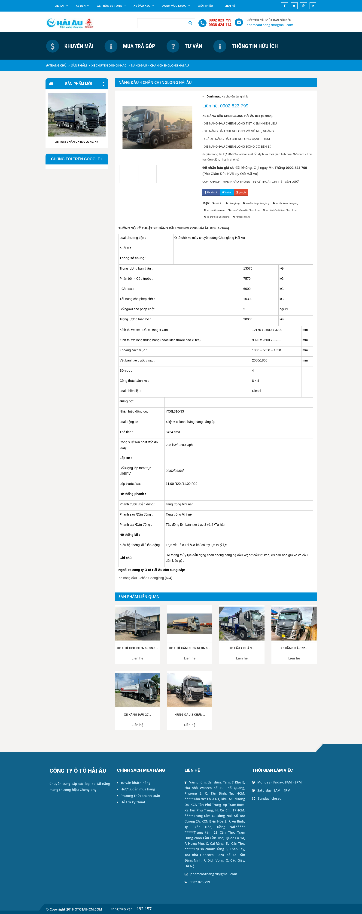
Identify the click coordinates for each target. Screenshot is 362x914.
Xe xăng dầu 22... (293, 648)
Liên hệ (230, 5)
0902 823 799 (220, 20)
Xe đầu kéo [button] (144, 5)
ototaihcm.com (88, 909)
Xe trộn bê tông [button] (111, 5)
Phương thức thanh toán (138, 795)
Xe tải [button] (61, 5)
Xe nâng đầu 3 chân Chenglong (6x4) (145, 578)
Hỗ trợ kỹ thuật (131, 802)
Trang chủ (56, 65)
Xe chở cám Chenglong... (189, 648)
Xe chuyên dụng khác (108, 65)
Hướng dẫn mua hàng (136, 789)
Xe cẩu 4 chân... (241, 648)
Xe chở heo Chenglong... (137, 648)
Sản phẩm (79, 65)
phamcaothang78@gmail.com (269, 25)
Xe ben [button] (82, 5)
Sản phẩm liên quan (139, 597)
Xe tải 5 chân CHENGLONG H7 (76, 141)
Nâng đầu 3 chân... (189, 715)
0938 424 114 (220, 25)
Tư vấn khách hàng (133, 782)
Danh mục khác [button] (176, 5)
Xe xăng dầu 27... (137, 715)
